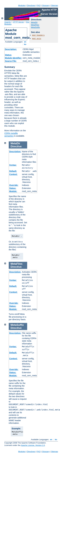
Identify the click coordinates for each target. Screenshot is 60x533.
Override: (13, 185)
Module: (13, 191)
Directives (31, 5)
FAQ (39, 5)
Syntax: (13, 165)
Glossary (45, 5)
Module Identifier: (13, 58)
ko (25, 44)
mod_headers (38, 35)
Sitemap (54, 5)
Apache (7, 22)
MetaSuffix (35, 27)
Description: (11, 49)
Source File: (11, 61)
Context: (13, 174)
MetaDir (34, 22)
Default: (13, 171)
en (25, 42)
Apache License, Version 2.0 (33, 445)
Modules (21, 5)
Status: (8, 55)
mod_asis (36, 39)
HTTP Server (18, 22)
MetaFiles (35, 25)
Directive (16, 146)
